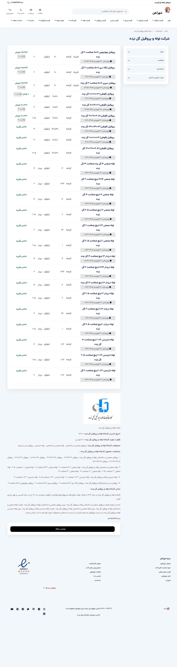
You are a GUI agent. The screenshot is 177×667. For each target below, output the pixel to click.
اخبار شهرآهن (166, 575)
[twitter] (32, 608)
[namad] (24, 565)
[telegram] (41, 608)
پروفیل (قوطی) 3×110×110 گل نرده (98, 93)
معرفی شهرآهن (165, 562)
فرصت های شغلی (165, 570)
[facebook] (28, 608)
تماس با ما (21, 11)
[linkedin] (16, 608)
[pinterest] (24, 608)
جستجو (126, 11)
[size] (146, 50)
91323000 (14, 3)
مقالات (40, 11)
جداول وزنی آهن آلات (93, 566)
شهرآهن (156, 12)
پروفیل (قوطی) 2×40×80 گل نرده (98, 104)
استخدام (98, 579)
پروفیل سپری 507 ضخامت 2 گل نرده (98, 82)
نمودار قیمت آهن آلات (163, 566)
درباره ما (31, 11)
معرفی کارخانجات (95, 562)
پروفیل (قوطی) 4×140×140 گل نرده (98, 125)
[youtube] (20, 608)
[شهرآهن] (166, 11)
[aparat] (37, 608)
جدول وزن (10, 11)
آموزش (168, 579)
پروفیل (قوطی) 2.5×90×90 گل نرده (98, 114)
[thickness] (146, 59)
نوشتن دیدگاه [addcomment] (62, 527)
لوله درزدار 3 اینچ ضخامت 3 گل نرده (98, 281)
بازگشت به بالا (49, 586)
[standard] (146, 67)
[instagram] (44, 608)
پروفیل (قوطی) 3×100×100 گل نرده (97, 136)
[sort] (146, 76)
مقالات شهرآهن (95, 570)
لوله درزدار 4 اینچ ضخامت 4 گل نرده (98, 255)
